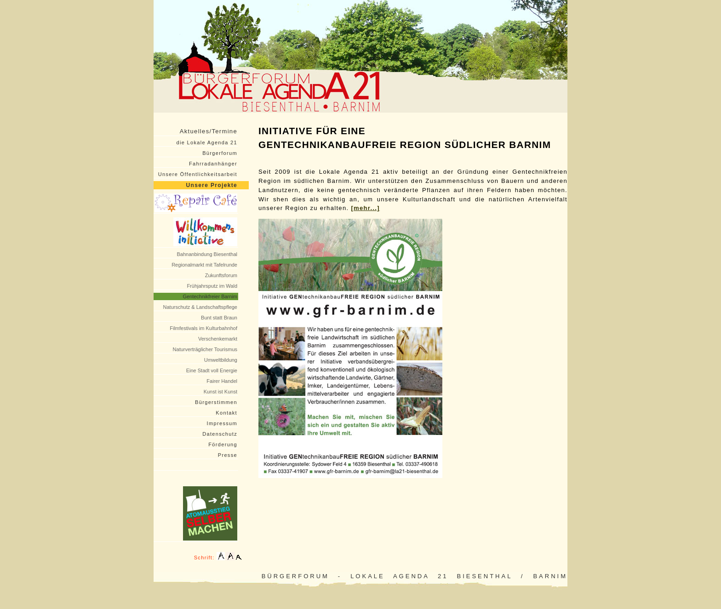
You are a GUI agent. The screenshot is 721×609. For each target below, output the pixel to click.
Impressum (222, 423)
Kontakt (226, 412)
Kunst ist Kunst (220, 391)
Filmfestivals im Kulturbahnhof (203, 328)
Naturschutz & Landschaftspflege (200, 307)
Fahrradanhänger (213, 163)
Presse (227, 455)
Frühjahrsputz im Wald (212, 286)
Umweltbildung (220, 360)
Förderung (222, 444)
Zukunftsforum (221, 275)
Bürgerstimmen (216, 402)
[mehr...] (365, 208)
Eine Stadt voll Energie (211, 370)
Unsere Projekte (211, 185)
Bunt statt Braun (219, 317)
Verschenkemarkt (217, 338)
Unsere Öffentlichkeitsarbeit (197, 174)
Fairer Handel (221, 381)
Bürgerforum (219, 153)
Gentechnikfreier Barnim (210, 296)
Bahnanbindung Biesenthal (207, 254)
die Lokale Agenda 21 (207, 142)
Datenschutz (219, 434)
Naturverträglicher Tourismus (205, 349)
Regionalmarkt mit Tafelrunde (204, 265)
